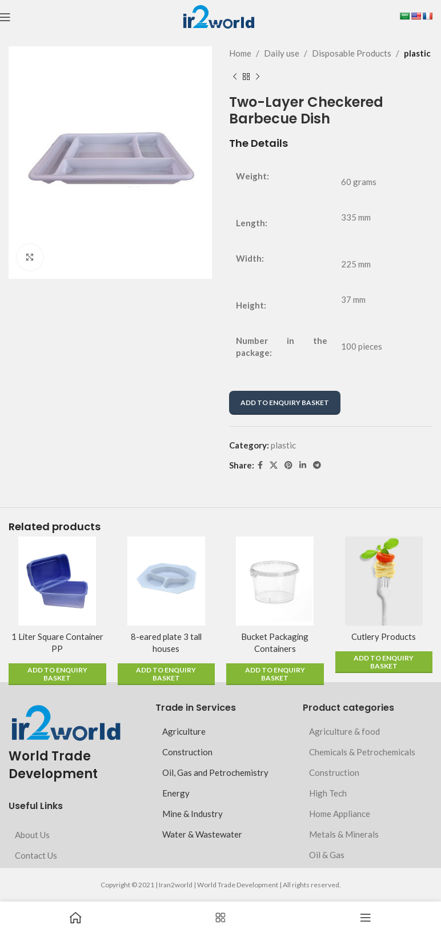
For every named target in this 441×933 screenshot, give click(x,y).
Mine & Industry (192, 813)
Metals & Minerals (344, 834)
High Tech (328, 793)
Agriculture (184, 731)
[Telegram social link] (317, 465)
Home (240, 53)
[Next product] (257, 77)
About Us (32, 835)
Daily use (281, 53)
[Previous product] (234, 77)
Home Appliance (339, 813)
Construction (187, 752)
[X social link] (273, 465)
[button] (57, 674)
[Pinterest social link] (288, 465)
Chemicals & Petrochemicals (362, 752)
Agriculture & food (344, 731)
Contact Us (36, 855)
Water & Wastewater (202, 834)
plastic (417, 53)
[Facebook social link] (260, 465)
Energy (176, 793)
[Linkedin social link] (303, 465)
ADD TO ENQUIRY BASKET (284, 402)
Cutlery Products (383, 636)
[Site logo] (218, 16)
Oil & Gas (326, 855)
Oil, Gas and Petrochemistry (215, 772)
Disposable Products (351, 53)
